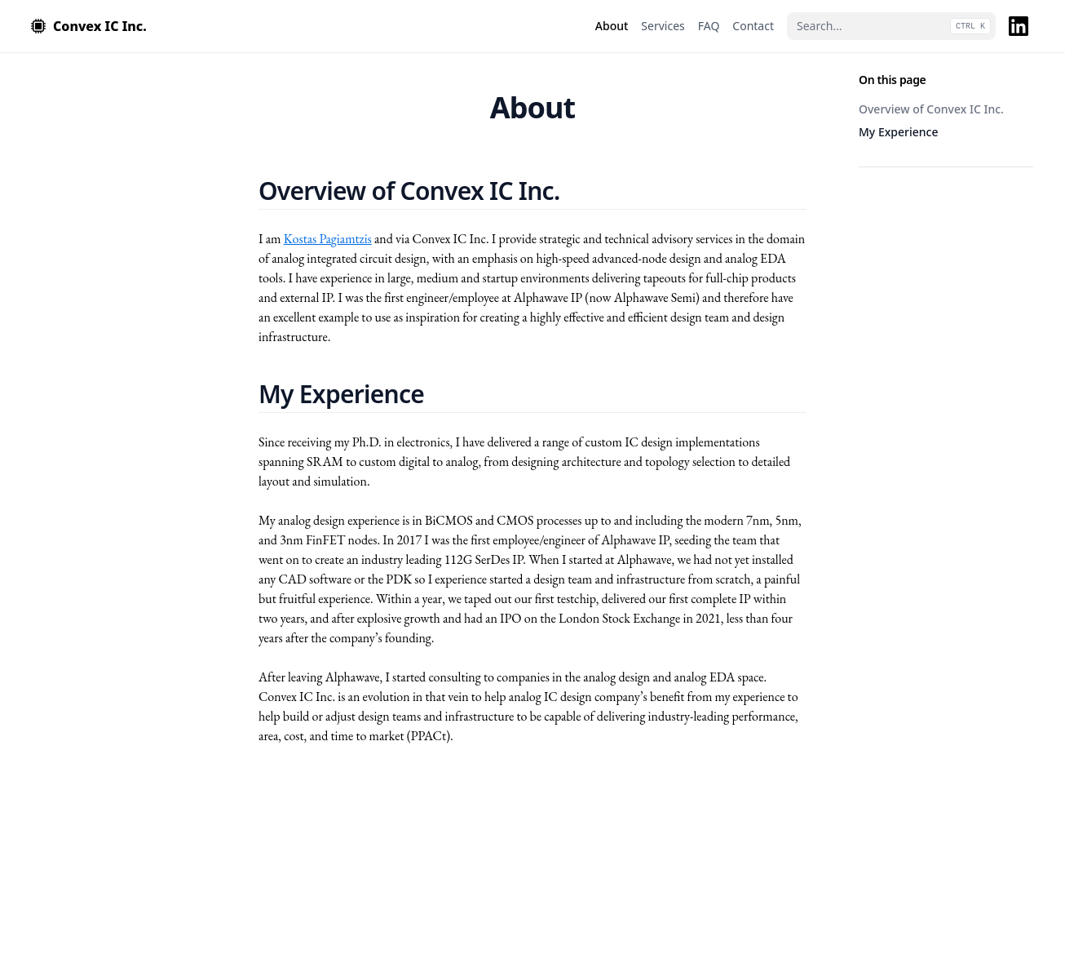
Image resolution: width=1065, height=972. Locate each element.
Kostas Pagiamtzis (328, 238)
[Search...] (891, 26)
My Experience (898, 132)
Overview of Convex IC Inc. (931, 109)
